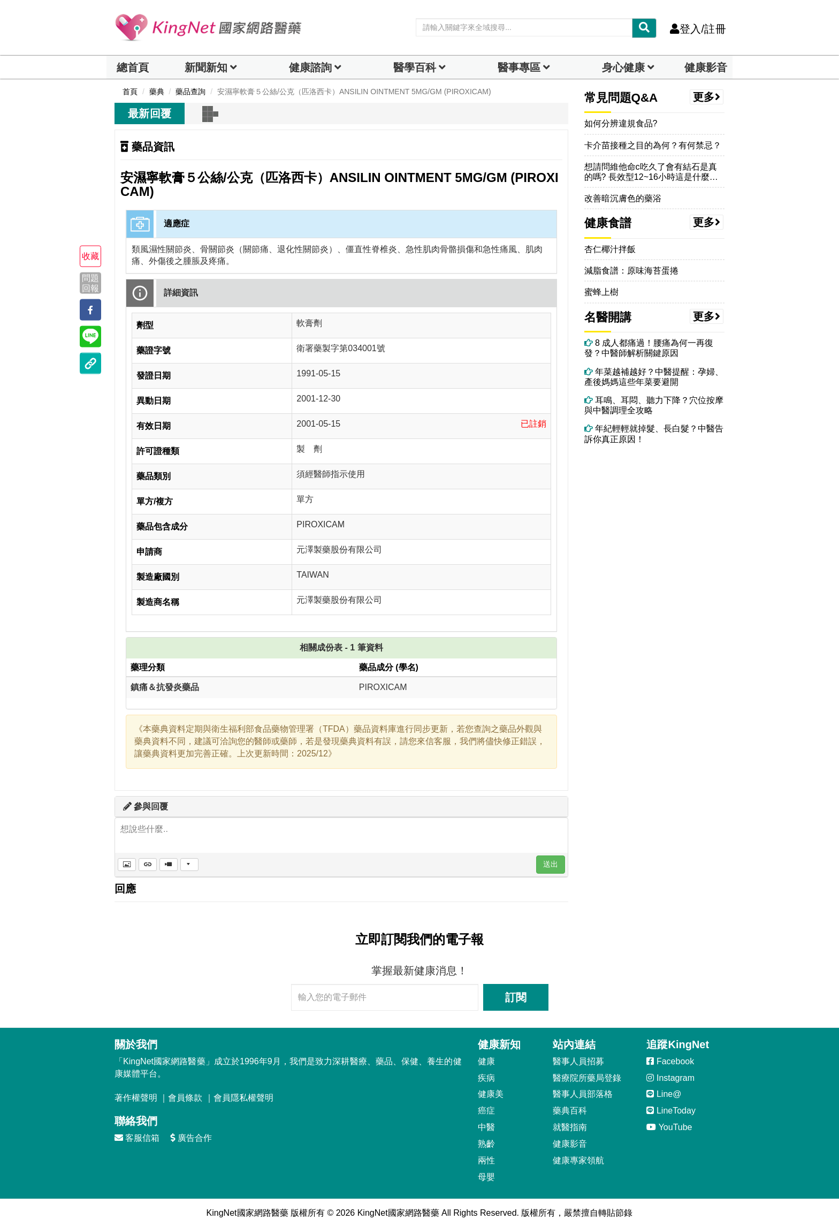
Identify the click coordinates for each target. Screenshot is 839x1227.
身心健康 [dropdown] (623, 67)
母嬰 (486, 1176)
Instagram (670, 1077)
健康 (486, 1061)
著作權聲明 (136, 1097)
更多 (707, 97)
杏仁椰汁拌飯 (610, 249)
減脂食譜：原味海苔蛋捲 (631, 270)
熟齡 (486, 1143)
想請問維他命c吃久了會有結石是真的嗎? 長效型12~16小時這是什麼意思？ (651, 172)
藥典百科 (570, 1110)
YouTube (669, 1127)
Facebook (670, 1061)
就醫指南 (570, 1127)
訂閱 (516, 997)
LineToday (670, 1110)
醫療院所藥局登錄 (587, 1077)
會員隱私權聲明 (243, 1097)
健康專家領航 (578, 1160)
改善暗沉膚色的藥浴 (622, 198)
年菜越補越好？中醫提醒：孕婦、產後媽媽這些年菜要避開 (653, 377)
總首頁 (133, 67)
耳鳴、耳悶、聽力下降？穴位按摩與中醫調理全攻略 (653, 405)
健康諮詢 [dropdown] (310, 67)
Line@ (663, 1094)
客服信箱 (137, 1137)
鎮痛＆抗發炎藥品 (165, 687)
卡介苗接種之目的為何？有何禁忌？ (652, 145)
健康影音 (705, 67)
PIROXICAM (383, 687)
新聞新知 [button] (206, 67)
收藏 (90, 256)
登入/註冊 (698, 29)
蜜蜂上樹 (601, 292)
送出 (550, 864)
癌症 (486, 1110)
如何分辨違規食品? (621, 123)
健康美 (491, 1094)
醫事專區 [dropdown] (519, 67)
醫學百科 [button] (414, 67)
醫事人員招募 (578, 1061)
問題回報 (90, 282)
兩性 (486, 1160)
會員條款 (185, 1097)
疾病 (486, 1077)
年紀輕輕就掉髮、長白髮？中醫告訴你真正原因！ (653, 433)
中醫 (486, 1127)
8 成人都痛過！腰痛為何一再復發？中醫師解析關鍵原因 (649, 348)
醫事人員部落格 (583, 1094)
